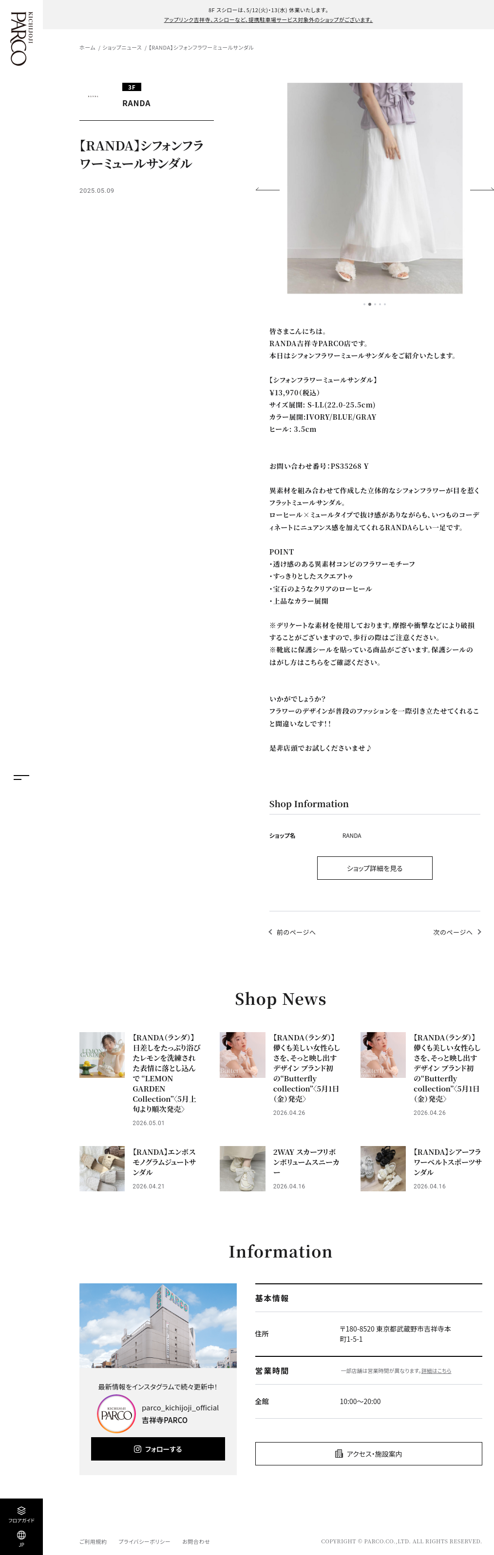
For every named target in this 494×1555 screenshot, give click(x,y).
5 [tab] (385, 304)
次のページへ (453, 932)
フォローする (163, 1449)
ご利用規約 (93, 1541)
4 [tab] (380, 304)
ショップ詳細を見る (375, 868)
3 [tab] (375, 304)
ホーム (87, 47)
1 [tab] (364, 304)
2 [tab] (369, 304)
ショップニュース (122, 47)
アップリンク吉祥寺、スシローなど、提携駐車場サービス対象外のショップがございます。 (268, 19)
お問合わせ (196, 1541)
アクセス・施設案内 (374, 1454)
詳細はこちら (436, 1370)
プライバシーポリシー (144, 1541)
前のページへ (296, 932)
